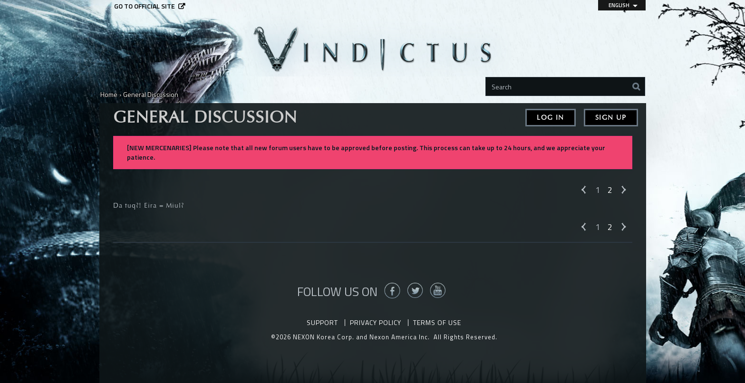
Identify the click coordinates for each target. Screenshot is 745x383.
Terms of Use (437, 322)
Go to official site (144, 6)
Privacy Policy (375, 322)
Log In (550, 118)
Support (322, 322)
